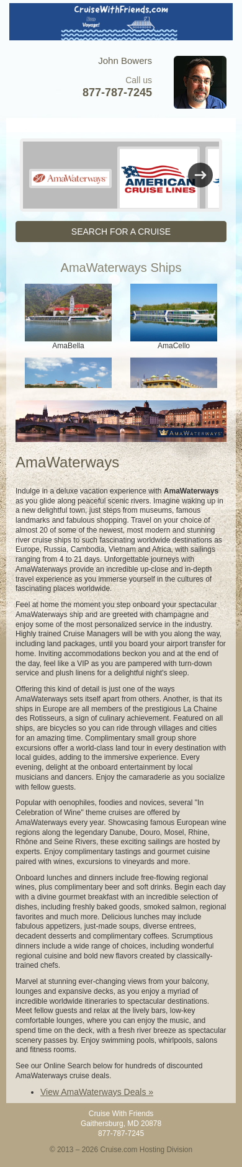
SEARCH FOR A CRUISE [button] (121, 232)
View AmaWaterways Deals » (96, 1092)
